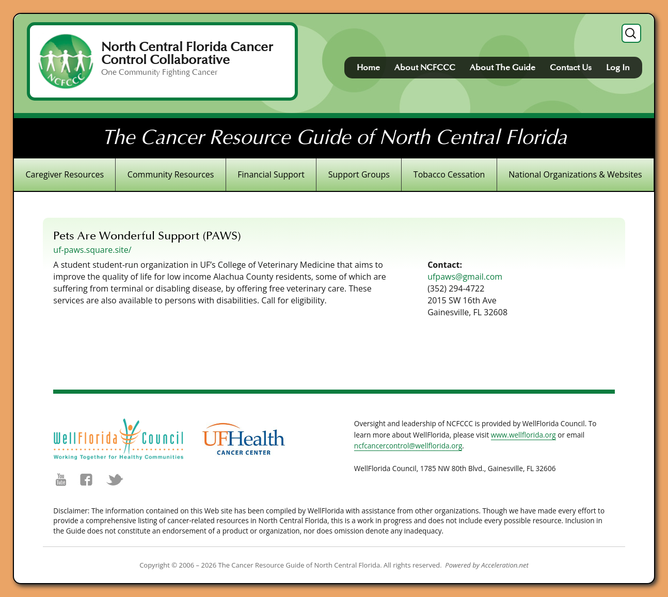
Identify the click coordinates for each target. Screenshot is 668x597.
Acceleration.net (505, 565)
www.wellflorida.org (523, 435)
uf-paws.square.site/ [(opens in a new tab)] (92, 249)
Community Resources (171, 174)
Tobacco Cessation (449, 174)
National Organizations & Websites (575, 174)
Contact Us (571, 67)
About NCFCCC (424, 67)
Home (368, 67)
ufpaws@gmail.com (464, 276)
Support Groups (359, 174)
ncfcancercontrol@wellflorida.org (408, 445)
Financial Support (271, 174)
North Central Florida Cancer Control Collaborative (187, 53)
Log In (618, 67)
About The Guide (502, 67)
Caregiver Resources (64, 174)
